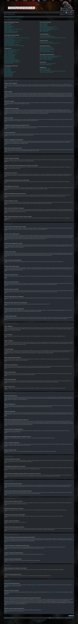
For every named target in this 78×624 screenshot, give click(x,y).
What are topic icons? (8, 76)
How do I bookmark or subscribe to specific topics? (49, 57)
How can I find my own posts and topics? (47, 51)
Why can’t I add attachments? (10, 57)
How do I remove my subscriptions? (46, 59)
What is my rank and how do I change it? (12, 44)
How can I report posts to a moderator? (11, 59)
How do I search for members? (45, 50)
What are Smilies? (8, 69)
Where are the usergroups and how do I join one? (48, 26)
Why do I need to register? (9, 23)
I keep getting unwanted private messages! (47, 36)
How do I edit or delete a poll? (10, 55)
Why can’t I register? (8, 25)
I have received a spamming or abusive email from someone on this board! (53, 37)
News (17, 0)
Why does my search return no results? (46, 48)
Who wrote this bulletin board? (45, 68)
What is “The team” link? (44, 31)
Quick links (5, 12)
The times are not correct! (9, 38)
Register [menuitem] (70, 12)
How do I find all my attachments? (46, 64)
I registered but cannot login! (10, 26)
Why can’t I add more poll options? (11, 54)
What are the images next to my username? (12, 42)
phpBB (42, 188)
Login (10, 14)
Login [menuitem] (68, 12)
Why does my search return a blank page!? (47, 49)
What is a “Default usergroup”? (45, 30)
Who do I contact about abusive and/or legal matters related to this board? (53, 71)
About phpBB (12, 585)
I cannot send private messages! (45, 35)
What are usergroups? (44, 25)
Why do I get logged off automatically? (11, 31)
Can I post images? (8, 70)
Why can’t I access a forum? (9, 56)
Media (8, 0)
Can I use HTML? (8, 68)
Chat (70, 0)
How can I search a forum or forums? (46, 47)
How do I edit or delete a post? (10, 50)
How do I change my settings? (10, 36)
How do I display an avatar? (9, 43)
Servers (61, 0)
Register (14, 14)
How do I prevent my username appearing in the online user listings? (17, 37)
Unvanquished (9, 12)
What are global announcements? (10, 71)
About (33, 0)
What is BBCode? (8, 67)
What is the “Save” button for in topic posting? (13, 60)
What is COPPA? (8, 24)
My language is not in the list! (10, 41)
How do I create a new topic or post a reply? (12, 49)
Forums (44, 0)
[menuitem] (66, 12)
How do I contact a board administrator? (47, 72)
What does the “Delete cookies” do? (11, 32)
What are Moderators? (44, 24)
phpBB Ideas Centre (51, 592)
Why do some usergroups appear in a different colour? (49, 29)
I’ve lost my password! (8, 30)
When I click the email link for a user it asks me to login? (14, 45)
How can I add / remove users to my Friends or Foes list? (50, 43)
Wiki (53, 0)
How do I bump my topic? (9, 63)
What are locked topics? (9, 75)
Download (25, 0)
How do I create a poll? (9, 53)
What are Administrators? (44, 23)
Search (6, 14)
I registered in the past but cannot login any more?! (13, 29)
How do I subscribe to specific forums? (46, 58)
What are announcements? (9, 72)
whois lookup (9, 600)
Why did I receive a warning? (10, 58)
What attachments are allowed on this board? (48, 63)
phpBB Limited (33, 584)
